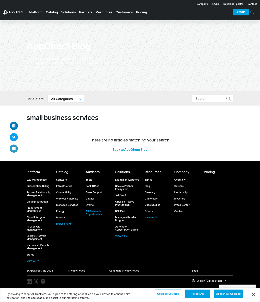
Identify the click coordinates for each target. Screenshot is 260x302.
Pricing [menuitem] (141, 12)
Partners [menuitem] (86, 12)
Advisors (93, 172)
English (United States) (207, 280)
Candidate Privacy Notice (124, 270)
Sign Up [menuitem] (240, 12)
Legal (195, 270)
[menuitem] (200, 3)
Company (181, 172)
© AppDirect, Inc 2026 (40, 270)
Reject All (198, 294)
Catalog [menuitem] (52, 12)
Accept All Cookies (228, 294)
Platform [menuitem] (35, 12)
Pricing (209, 172)
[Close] (253, 294)
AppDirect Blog (35, 98)
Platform (33, 172)
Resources (153, 172)
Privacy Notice (76, 270)
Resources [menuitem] (104, 12)
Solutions (122, 172)
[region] (130, 295)
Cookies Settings (168, 294)
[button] (209, 280)
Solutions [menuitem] (68, 12)
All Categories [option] (62, 99)
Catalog (62, 172)
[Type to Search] (212, 99)
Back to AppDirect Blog (130, 150)
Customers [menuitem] (124, 12)
